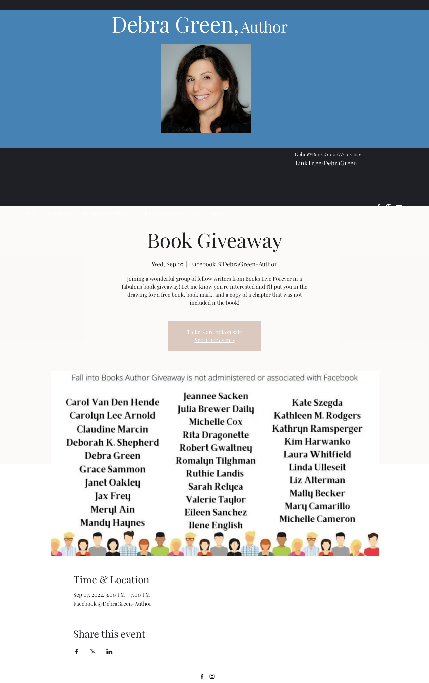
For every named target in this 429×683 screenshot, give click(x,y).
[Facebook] (378, 206)
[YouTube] (398, 206)
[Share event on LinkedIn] (109, 651)
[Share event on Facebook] (76, 651)
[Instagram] (388, 206)
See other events (215, 339)
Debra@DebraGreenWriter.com (328, 154)
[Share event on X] (93, 651)
